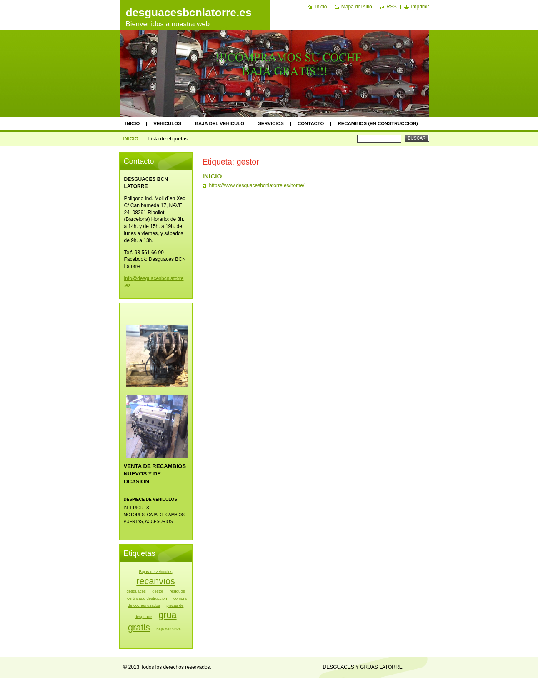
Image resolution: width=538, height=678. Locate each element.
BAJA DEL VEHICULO (219, 123)
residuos (177, 591)
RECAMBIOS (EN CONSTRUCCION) (378, 123)
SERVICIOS (271, 123)
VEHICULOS (167, 123)
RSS (391, 7)
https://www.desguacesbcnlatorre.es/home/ (257, 185)
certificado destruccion (147, 598)
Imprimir (420, 7)
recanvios (155, 581)
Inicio (321, 7)
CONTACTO (311, 123)
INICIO (132, 123)
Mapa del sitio (356, 7)
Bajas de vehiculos (156, 571)
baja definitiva (168, 629)
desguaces (135, 591)
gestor (157, 591)
